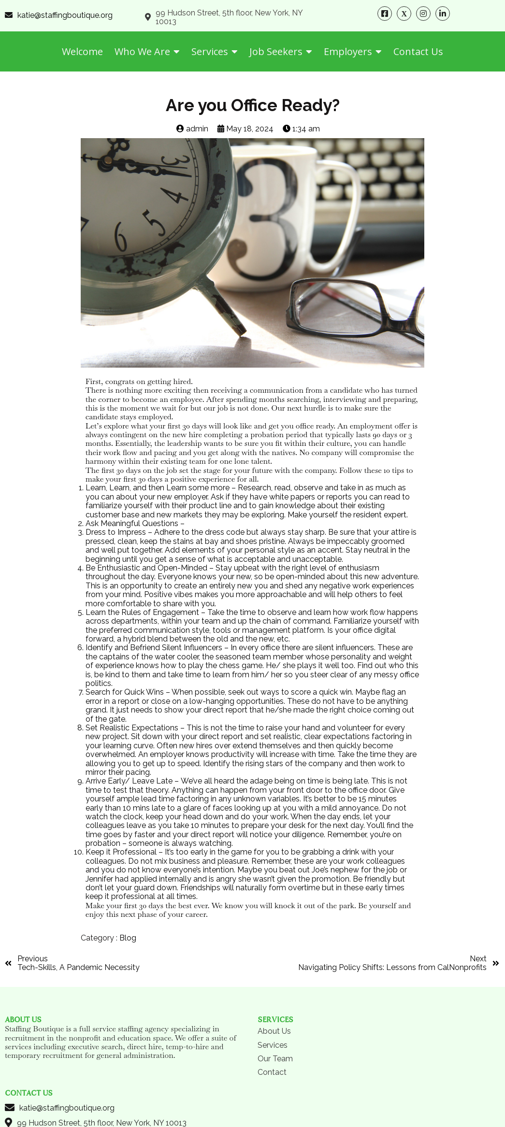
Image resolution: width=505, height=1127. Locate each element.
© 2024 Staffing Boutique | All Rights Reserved (252, 1093)
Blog (127, 937)
